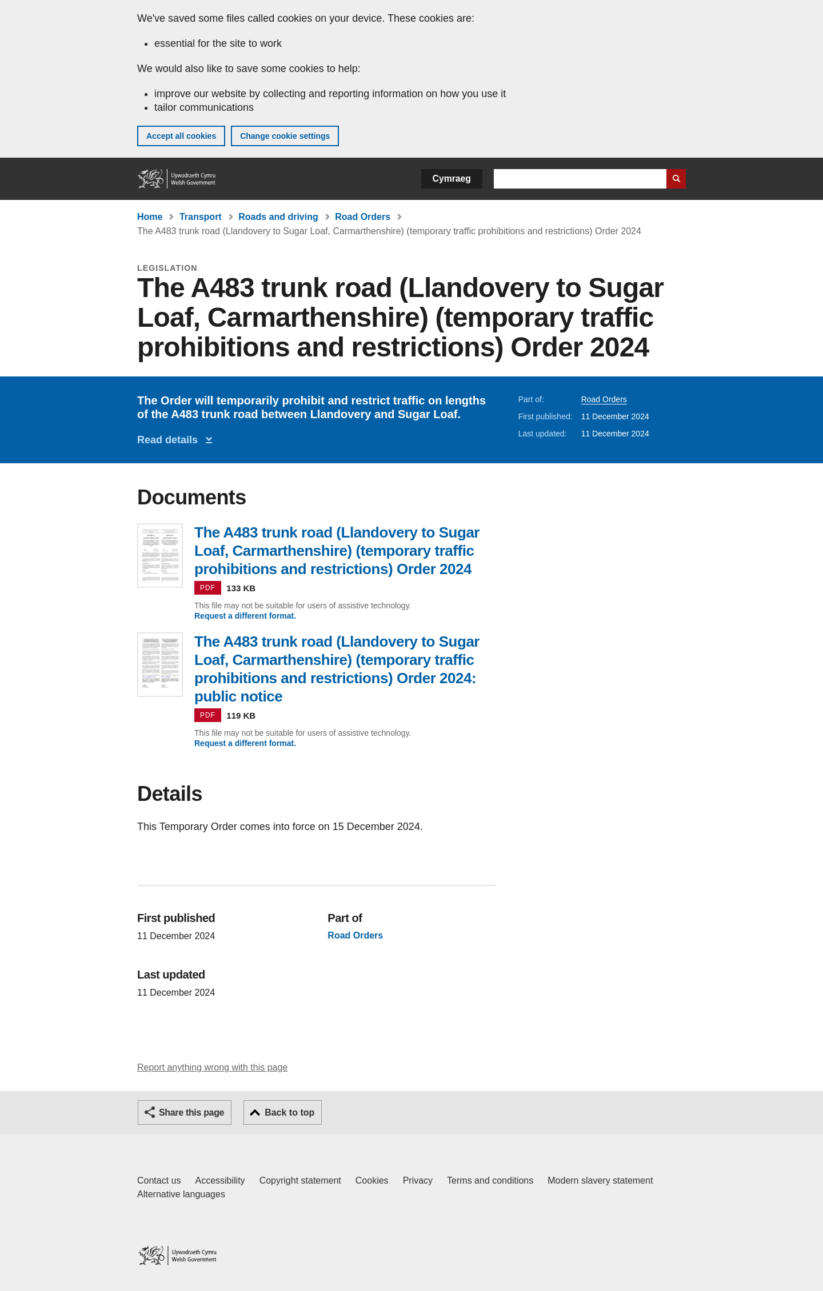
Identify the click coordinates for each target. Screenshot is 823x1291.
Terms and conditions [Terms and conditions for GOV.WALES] (490, 1180)
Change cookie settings (285, 136)
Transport (200, 217)
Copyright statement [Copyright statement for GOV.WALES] (300, 1180)
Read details (170, 440)
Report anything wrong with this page (212, 1067)
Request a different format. (245, 615)
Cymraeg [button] (452, 178)
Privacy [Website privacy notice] (418, 1180)
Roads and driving (278, 217)
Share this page (191, 1112)
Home (149, 217)
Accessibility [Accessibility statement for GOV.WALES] (220, 1180)
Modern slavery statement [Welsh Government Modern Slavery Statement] (600, 1180)
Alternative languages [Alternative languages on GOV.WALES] (181, 1194)
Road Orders (362, 217)
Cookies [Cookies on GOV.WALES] (372, 1180)
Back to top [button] (289, 1112)
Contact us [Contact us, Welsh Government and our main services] (159, 1180)
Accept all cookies (181, 136)
